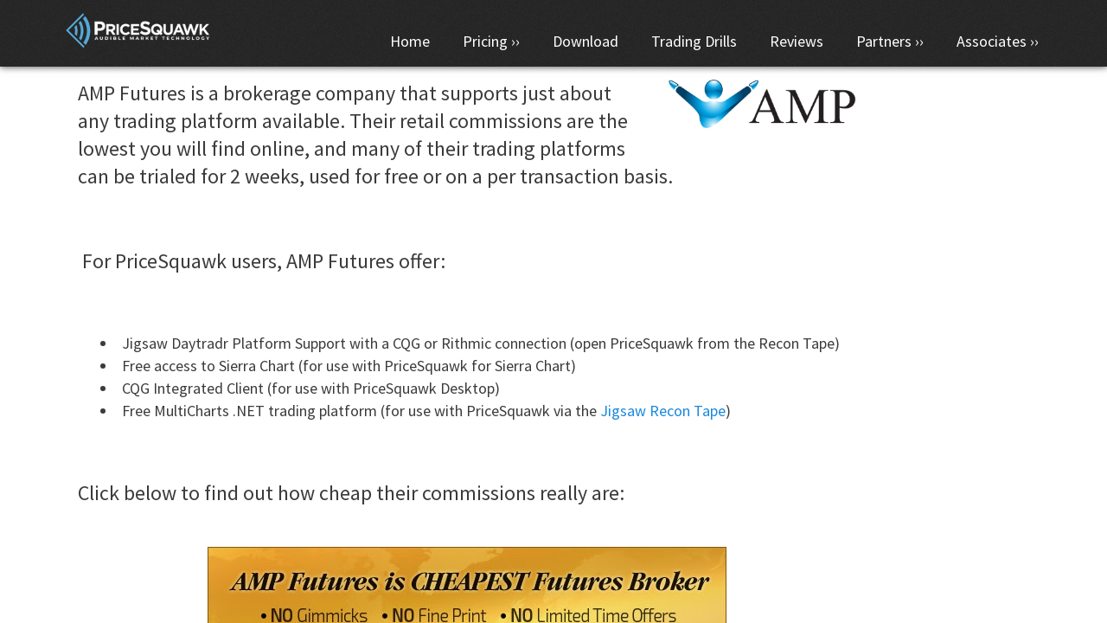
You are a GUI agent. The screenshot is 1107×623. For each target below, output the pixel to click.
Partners (884, 41)
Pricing (485, 41)
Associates (992, 41)
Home (410, 41)
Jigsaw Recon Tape (663, 411)
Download (585, 41)
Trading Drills (694, 41)
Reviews (796, 41)
